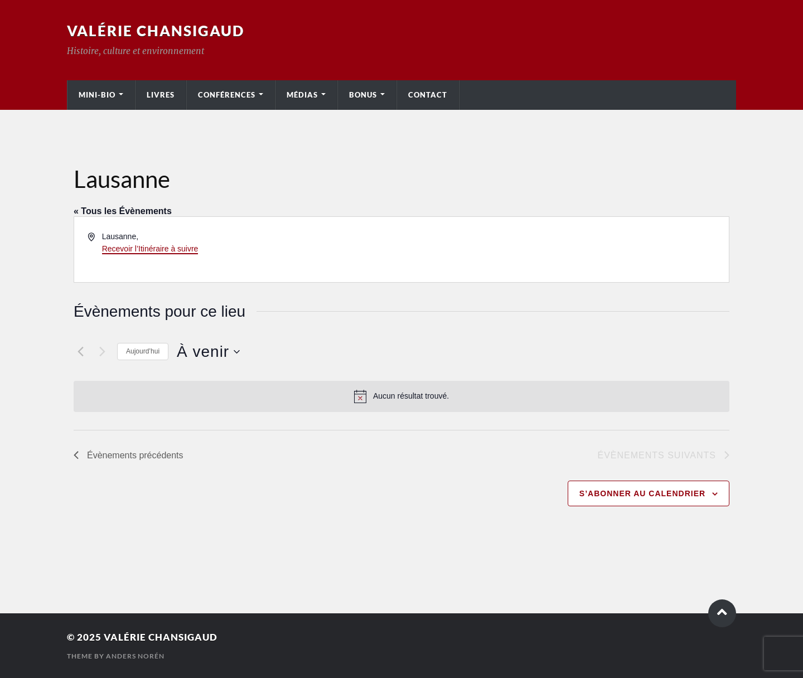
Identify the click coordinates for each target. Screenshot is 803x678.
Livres (161, 94)
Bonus (363, 94)
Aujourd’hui (142, 351)
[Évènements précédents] (80, 352)
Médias (302, 94)
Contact (427, 94)
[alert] (401, 396)
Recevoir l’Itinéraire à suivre (150, 248)
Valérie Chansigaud (155, 30)
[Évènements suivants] (102, 352)
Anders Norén (135, 656)
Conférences (226, 94)
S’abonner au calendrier (642, 493)
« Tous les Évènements (123, 211)
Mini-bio (97, 94)
